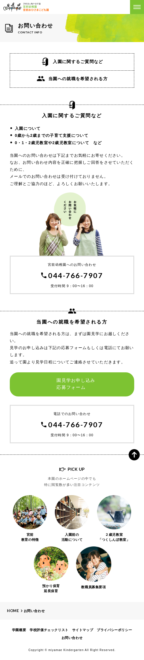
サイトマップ (82, 630)
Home (13, 610)
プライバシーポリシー (114, 630)
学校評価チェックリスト (49, 630)
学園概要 (19, 630)
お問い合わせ (34, 611)
